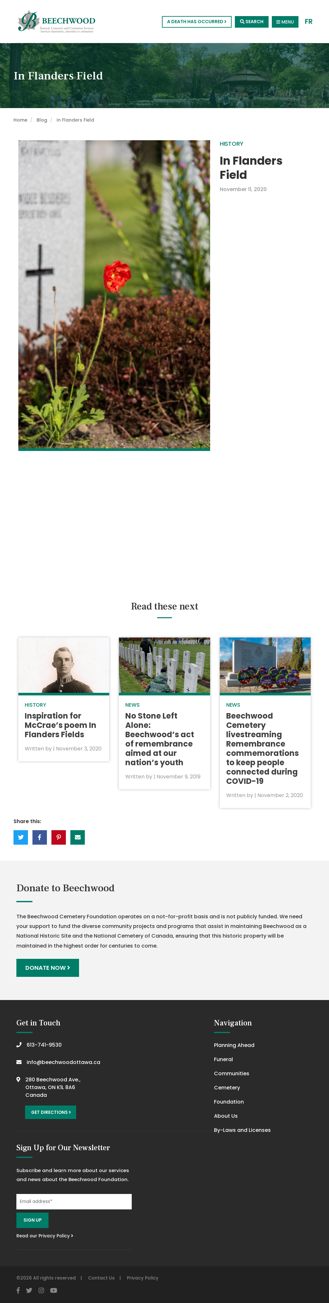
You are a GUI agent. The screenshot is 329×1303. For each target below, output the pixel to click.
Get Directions (51, 1112)
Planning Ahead (234, 1045)
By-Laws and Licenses (242, 1130)
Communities (231, 1073)
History (232, 144)
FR (309, 21)
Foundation (229, 1102)
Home (20, 120)
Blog (42, 120)
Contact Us (101, 1278)
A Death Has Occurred (197, 21)
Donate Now (47, 968)
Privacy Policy (142, 1278)
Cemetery (227, 1087)
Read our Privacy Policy (44, 1236)
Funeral (223, 1059)
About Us (226, 1116)
